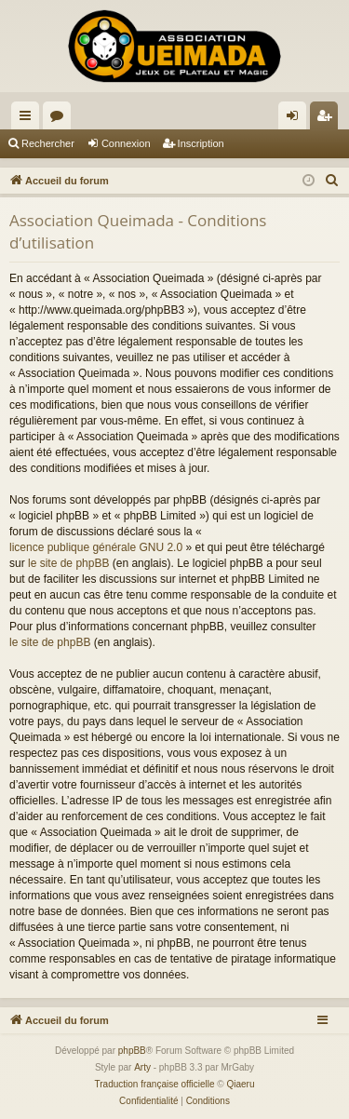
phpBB (132, 1050)
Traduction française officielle (155, 1084)
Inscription (201, 143)
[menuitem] (332, 180)
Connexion (126, 143)
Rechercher (47, 143)
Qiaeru (240, 1084)
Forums (60, 119)
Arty (142, 1067)
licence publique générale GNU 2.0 (95, 547)
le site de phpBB (68, 563)
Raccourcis (29, 119)
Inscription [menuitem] (328, 119)
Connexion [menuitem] (296, 119)
